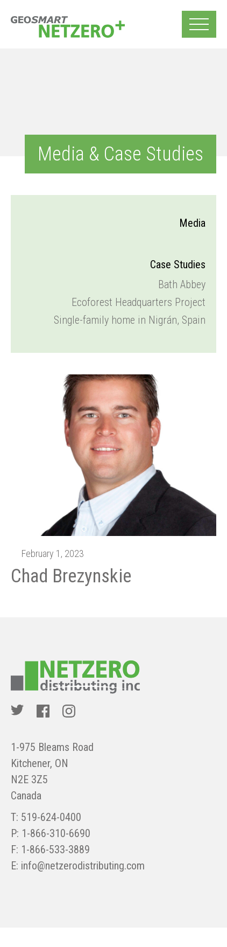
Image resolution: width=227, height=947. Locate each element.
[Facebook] (43, 711)
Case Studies (177, 264)
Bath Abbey (181, 284)
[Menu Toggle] (199, 24)
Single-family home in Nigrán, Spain (129, 320)
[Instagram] (68, 711)
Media (192, 223)
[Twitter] (17, 711)
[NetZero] (68, 27)
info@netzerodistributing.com (83, 865)
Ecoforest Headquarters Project (138, 302)
